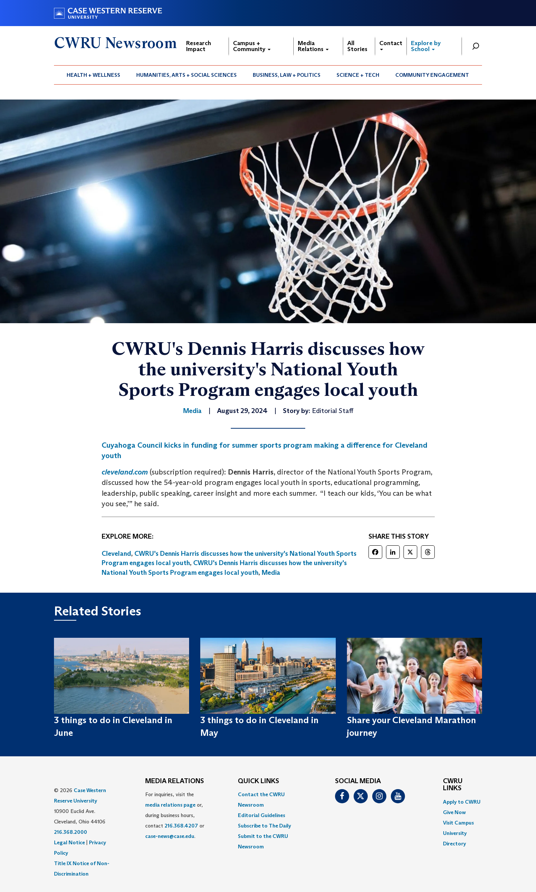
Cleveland (116, 553)
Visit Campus (458, 822)
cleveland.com (125, 471)
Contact (390, 45)
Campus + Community (252, 46)
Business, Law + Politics (286, 75)
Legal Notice (69, 842)
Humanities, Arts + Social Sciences (186, 75)
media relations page (170, 804)
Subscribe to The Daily (264, 825)
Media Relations (313, 46)
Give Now (454, 812)
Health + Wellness (93, 75)
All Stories (357, 46)
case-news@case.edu (169, 836)
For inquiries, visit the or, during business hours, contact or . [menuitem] (174, 815)
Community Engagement (432, 75)
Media (271, 572)
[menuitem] (93, 75)
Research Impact (198, 46)
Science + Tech (357, 75)
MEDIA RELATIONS (174, 781)
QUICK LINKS (258, 781)
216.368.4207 (181, 825)
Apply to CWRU (462, 801)
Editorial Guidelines (261, 815)
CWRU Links (453, 785)
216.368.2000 (70, 832)
